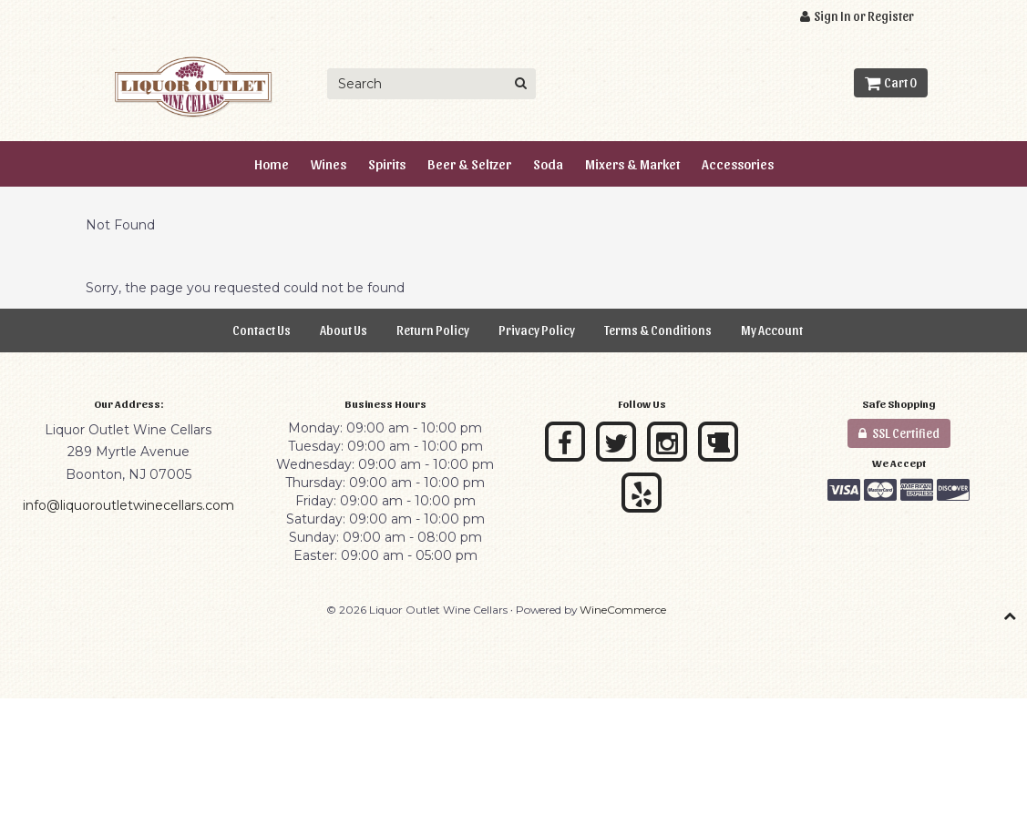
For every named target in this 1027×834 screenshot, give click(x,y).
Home (271, 163)
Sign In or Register (857, 16)
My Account (772, 330)
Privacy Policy (536, 330)
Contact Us (261, 330)
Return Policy (432, 330)
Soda (548, 163)
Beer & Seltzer (469, 163)
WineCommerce (623, 609)
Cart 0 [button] (891, 82)
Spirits (387, 163)
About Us (343, 330)
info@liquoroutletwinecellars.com (128, 505)
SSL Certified (899, 433)
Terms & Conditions (658, 330)
